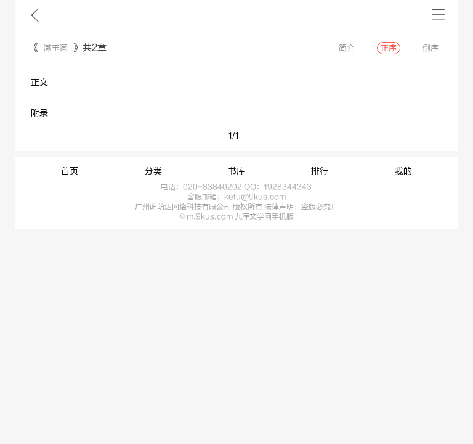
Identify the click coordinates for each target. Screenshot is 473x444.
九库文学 (34, 15)
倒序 (430, 48)
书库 (236, 171)
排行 (319, 171)
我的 (403, 171)
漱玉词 (56, 48)
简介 (347, 48)
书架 (438, 15)
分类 (153, 171)
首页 (69, 171)
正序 (389, 48)
